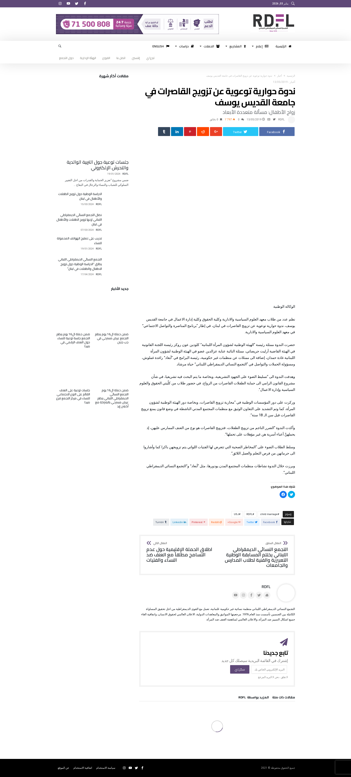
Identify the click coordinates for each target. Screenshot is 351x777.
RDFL (281, 119)
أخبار (279, 75)
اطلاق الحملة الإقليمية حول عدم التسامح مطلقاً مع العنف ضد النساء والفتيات (180, 552)
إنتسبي (136, 58)
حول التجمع (66, 58)
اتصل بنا (120, 58)
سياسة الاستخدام (105, 767)
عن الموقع (63, 767)
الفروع (106, 58)
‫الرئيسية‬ (291, 75)
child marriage (269, 514)
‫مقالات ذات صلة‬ (283, 698)
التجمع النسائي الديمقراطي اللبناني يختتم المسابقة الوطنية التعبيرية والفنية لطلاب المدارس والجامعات (254, 555)
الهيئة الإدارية (88, 58)
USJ (236, 514)
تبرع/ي (150, 58)
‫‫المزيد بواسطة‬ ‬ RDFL (253, 698)
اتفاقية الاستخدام (82, 767)
